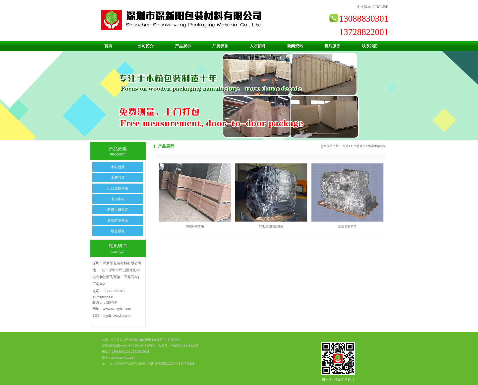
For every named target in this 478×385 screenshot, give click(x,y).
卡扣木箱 (118, 199)
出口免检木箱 (117, 188)
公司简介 (146, 46)
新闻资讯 (295, 46)
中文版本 (364, 7)
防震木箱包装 (117, 210)
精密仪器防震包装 (271, 226)
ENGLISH (380, 7)
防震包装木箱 (347, 226)
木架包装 (118, 178)
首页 (108, 46)
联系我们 (370, 46)
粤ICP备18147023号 (184, 345)
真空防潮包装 (117, 220)
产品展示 (183, 46)
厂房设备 (220, 46)
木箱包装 (118, 167)
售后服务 (332, 46)
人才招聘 (258, 46)
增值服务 (118, 231)
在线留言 (160, 340)
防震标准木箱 (195, 226)
